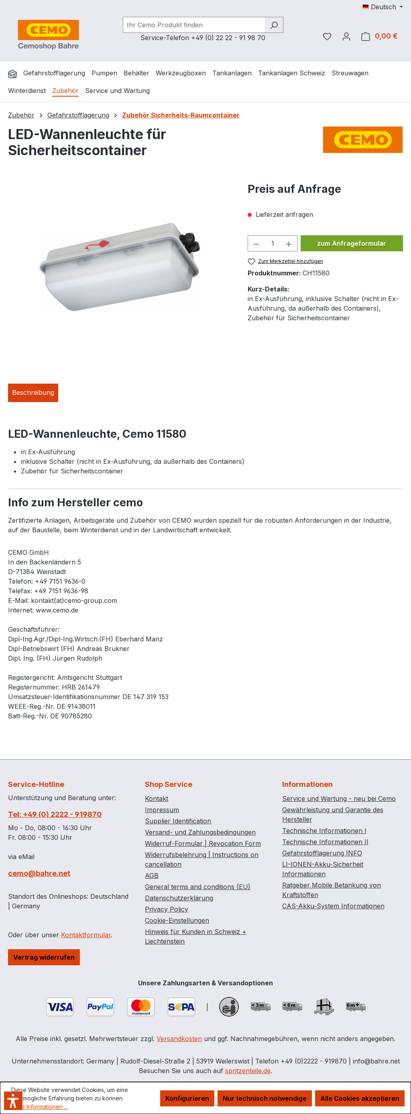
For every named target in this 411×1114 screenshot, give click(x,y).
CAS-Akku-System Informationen (333, 906)
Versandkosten (179, 1039)
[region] (120, 267)
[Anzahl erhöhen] (289, 243)
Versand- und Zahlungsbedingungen (200, 832)
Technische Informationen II (325, 842)
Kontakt (156, 799)
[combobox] (194, 25)
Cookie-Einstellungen (177, 920)
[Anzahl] (272, 243)
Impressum (162, 810)
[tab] (33, 393)
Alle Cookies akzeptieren (359, 1098)
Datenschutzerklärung (179, 898)
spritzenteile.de (248, 1071)
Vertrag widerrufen (44, 957)
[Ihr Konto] (346, 36)
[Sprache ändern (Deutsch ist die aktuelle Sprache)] (382, 7)
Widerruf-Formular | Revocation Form (203, 843)
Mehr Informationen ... (39, 1106)
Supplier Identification (178, 821)
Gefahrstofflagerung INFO (322, 853)
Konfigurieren (187, 1098)
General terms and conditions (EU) (197, 887)
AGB (152, 875)
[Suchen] (274, 25)
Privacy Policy (166, 909)
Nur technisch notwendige (265, 1098)
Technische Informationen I (324, 831)
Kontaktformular (86, 935)
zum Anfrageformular (351, 243)
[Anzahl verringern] (256, 243)
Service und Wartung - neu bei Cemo (339, 799)
